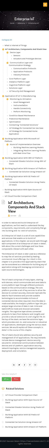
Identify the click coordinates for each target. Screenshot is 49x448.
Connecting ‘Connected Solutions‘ (23, 125)
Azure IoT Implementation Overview (23, 144)
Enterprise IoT (33, 23)
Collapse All (7, 40)
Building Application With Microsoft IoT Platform (20, 139)
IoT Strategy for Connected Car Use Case (26, 128)
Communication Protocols (24, 68)
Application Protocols (22, 71)
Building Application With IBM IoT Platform (22, 158)
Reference (21, 23)
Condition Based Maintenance (22, 115)
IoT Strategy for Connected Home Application (23, 132)
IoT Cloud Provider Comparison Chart (21, 196)
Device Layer (13, 52)
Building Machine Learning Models (28, 147)
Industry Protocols (21, 75)
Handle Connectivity (22, 108)
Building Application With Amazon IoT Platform (24, 168)
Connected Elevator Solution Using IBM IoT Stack (27, 162)
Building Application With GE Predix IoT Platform (20, 177)
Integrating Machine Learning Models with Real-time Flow (29, 151)
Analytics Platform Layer (19, 82)
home (12, 23)
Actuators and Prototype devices (27, 59)
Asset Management (21, 102)
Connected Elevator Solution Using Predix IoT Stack (27, 183)
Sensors (16, 55)
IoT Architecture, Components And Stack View (24, 49)
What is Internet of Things (16, 45)
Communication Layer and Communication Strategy (19, 64)
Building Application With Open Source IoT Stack (23, 190)
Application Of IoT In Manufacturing (19, 96)
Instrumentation (20, 105)
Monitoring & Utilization (19, 99)
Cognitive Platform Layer (19, 85)
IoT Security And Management (22, 91)
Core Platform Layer (17, 79)
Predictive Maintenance (19, 119)
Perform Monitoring (22, 111)
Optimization (15, 122)
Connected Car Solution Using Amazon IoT (27, 172)
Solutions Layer (15, 88)
